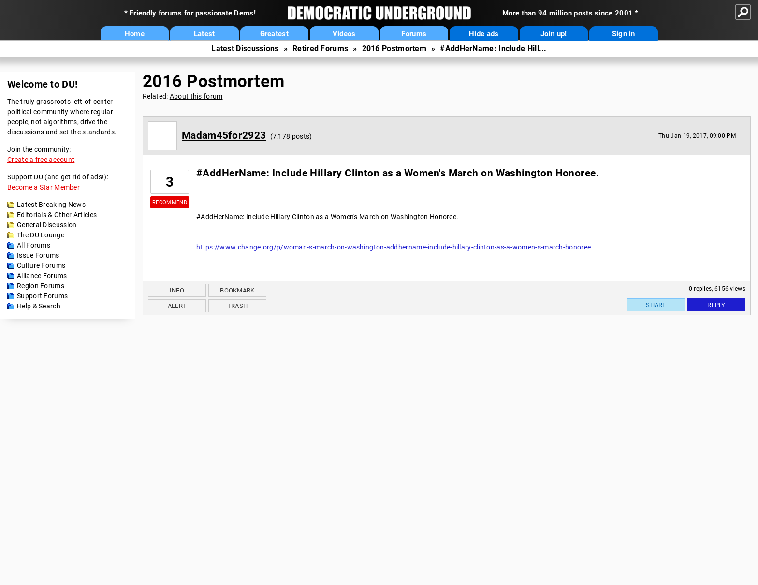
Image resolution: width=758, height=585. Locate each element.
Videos (344, 33)
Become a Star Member (43, 187)
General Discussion (46, 225)
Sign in (623, 33)
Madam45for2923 (224, 135)
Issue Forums (38, 255)
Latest (204, 33)
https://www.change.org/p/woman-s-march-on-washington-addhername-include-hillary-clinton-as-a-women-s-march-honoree (393, 247)
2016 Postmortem (394, 48)
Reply (716, 304)
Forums (413, 33)
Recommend (169, 202)
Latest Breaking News (51, 204)
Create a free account (40, 159)
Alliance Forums (42, 275)
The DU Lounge (40, 235)
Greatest (274, 33)
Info (177, 290)
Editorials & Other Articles (57, 215)
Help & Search (38, 306)
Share (656, 304)
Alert (177, 305)
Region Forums (40, 286)
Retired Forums (320, 48)
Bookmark (237, 290)
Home (135, 33)
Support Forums (42, 296)
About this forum (196, 96)
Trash (237, 305)
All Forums (33, 245)
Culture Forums (41, 265)
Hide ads (483, 33)
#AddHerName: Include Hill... (493, 48)
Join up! (553, 33)
